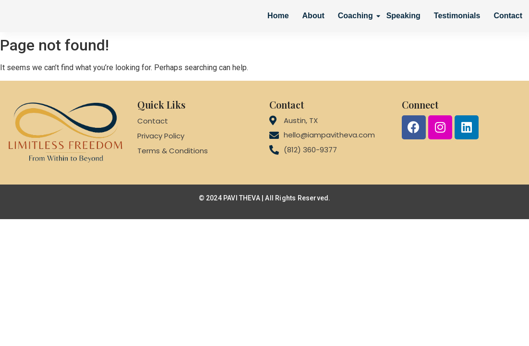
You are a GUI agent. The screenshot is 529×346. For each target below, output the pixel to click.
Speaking (403, 16)
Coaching (356, 16)
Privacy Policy (160, 136)
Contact (507, 16)
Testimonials (457, 16)
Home (278, 16)
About (313, 16)
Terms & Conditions (172, 151)
